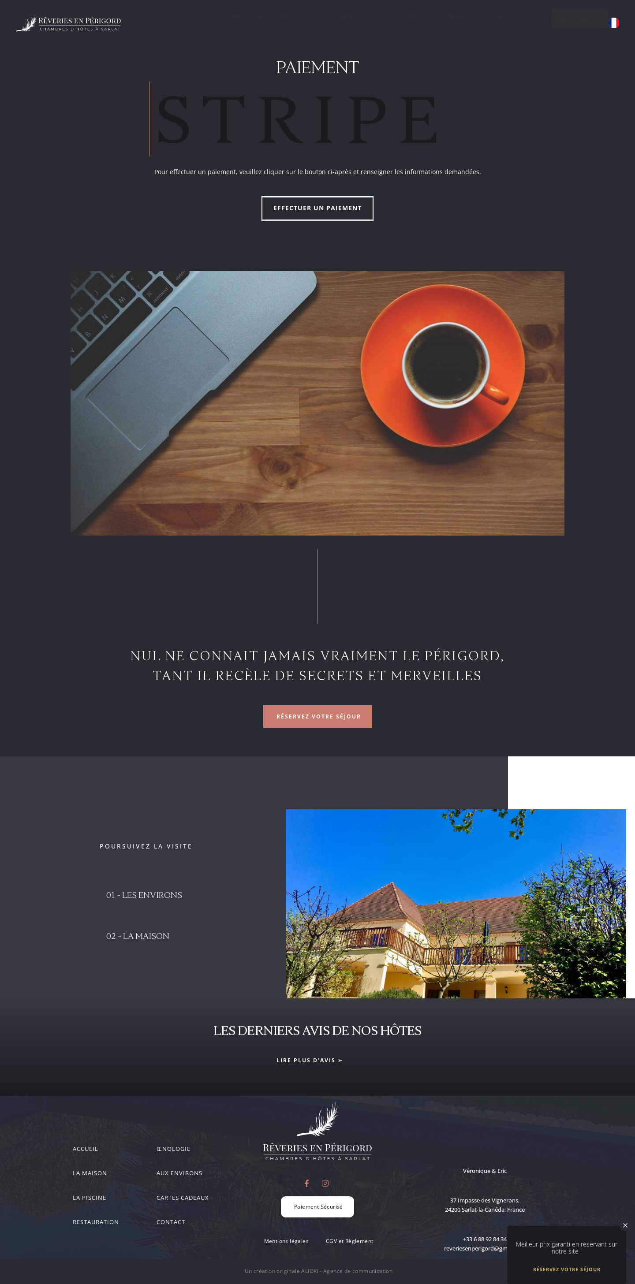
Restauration (284, 17)
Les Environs (405, 17)
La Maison (171, 17)
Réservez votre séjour (567, 1270)
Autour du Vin (345, 17)
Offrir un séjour (470, 17)
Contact (526, 17)
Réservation (580, 18)
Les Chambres (224, 17)
